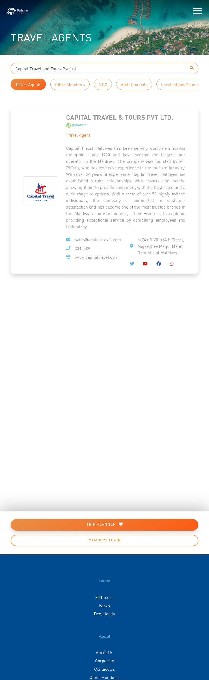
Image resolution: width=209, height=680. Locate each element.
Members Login (104, 540)
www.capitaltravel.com (96, 257)
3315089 (82, 248)
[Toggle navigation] (198, 11)
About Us (104, 652)
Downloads (104, 613)
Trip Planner (104, 524)
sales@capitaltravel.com (98, 239)
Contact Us (104, 669)
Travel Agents (28, 84)
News (104, 605)
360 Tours (104, 597)
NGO (103, 84)
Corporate (104, 660)
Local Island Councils (181, 84)
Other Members (70, 84)
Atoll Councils (134, 84)
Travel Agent (78, 134)
